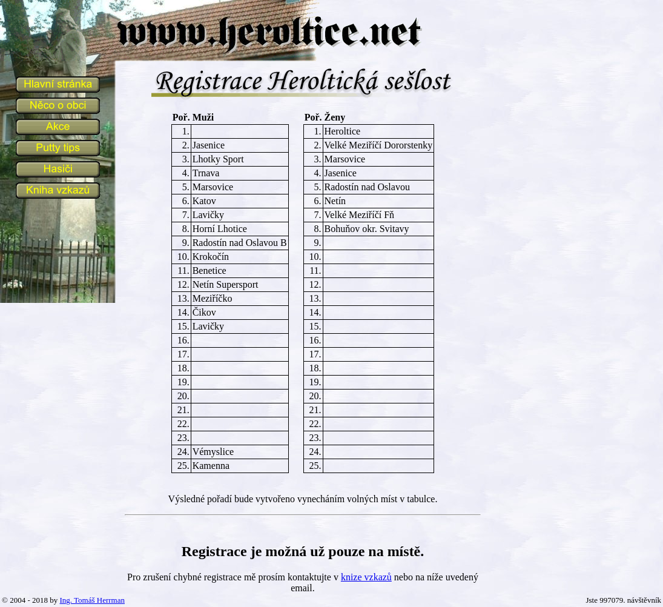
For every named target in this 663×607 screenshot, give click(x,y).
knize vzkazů (366, 577)
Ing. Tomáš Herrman (92, 600)
